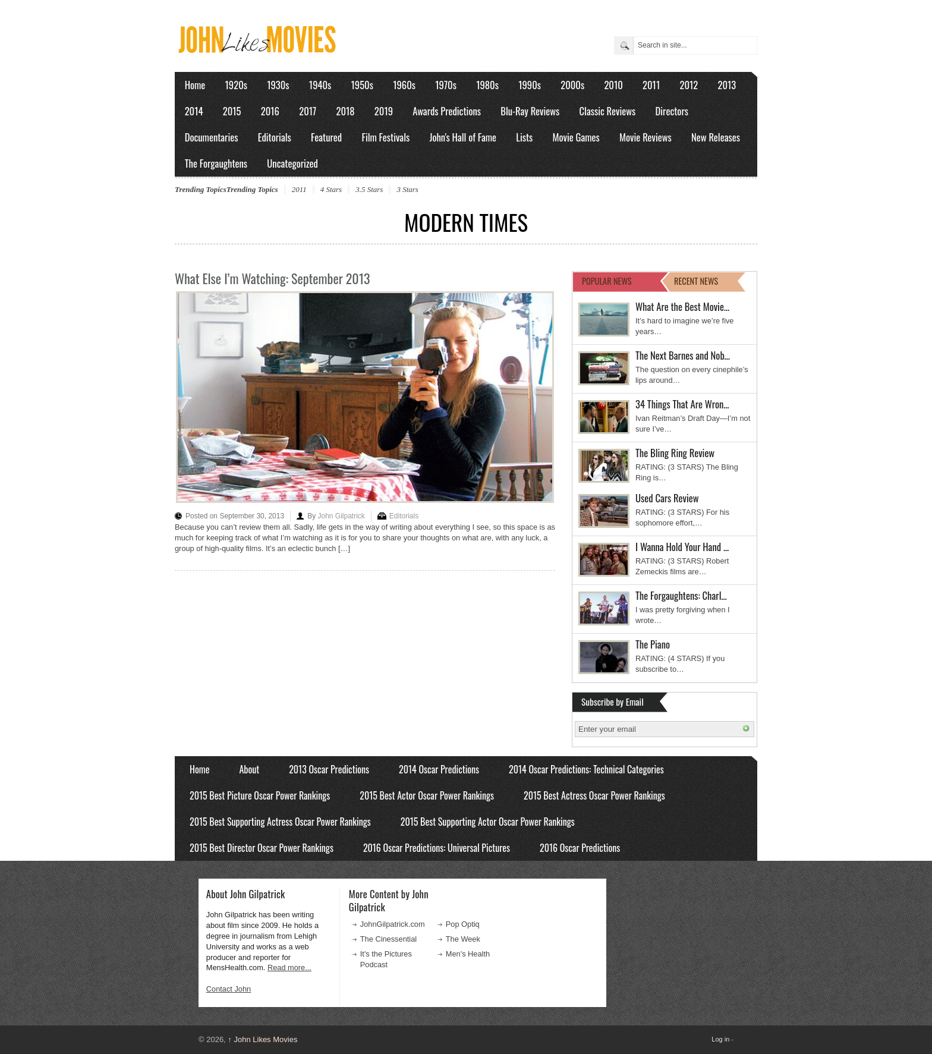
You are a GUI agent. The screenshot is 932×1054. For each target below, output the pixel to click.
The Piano (652, 644)
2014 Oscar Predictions (439, 769)
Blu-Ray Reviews (529, 110)
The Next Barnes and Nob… (682, 355)
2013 (726, 84)
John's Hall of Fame (462, 137)
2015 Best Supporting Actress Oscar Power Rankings (280, 821)
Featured (326, 137)
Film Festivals (385, 137)
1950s (362, 84)
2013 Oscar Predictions (329, 769)
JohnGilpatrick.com (392, 924)
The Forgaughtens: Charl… (681, 595)
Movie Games (576, 137)
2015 (232, 110)
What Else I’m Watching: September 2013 (272, 278)
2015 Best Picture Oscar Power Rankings (260, 795)
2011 (651, 84)
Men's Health (468, 953)
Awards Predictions (447, 110)
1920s (236, 84)
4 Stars (331, 189)
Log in (720, 1039)
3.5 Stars (369, 189)
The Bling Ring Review (674, 452)
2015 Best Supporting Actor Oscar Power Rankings (488, 821)
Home (195, 84)
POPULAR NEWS (607, 281)
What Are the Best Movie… (682, 306)
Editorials (274, 137)
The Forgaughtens (216, 163)
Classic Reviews (608, 110)
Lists (524, 137)
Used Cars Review (667, 497)
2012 (688, 84)
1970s (445, 84)
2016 (270, 110)
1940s (320, 84)
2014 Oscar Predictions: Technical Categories (586, 769)
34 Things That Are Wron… (682, 404)
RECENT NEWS (696, 281)
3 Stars (407, 189)
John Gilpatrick (340, 516)
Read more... (289, 967)
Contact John (228, 988)
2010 (613, 84)
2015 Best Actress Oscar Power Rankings (594, 795)
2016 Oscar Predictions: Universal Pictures (436, 848)
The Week (463, 939)
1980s (487, 84)
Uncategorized (292, 163)
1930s (278, 84)
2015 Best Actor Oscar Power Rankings (427, 795)
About (249, 769)
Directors (672, 110)
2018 (345, 110)
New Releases (715, 137)
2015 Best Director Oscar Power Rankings (261, 848)
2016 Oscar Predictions (580, 848)
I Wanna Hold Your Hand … (682, 546)
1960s (404, 84)
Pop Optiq (463, 924)
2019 (383, 110)
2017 (307, 110)
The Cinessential (388, 939)
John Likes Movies (262, 1039)
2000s (572, 84)
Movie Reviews (645, 137)
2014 (194, 110)
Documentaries (211, 137)
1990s (529, 84)
